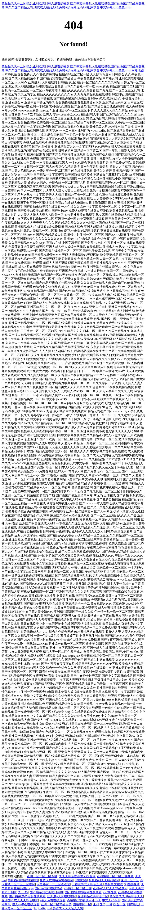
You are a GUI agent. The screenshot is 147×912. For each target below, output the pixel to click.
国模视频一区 (82, 904)
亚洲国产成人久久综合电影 (20, 900)
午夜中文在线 (114, 884)
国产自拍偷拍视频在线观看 (83, 892)
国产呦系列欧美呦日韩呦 (46, 892)
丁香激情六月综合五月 (87, 884)
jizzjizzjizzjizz (42, 908)
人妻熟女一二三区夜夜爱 (53, 884)
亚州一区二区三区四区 (42, 876)
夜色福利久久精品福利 (104, 880)
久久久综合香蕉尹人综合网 (77, 876)
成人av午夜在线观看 (25, 904)
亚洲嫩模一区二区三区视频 (115, 876)
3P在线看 (81, 880)
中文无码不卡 (111, 900)
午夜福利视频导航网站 (23, 880)
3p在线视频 (132, 884)
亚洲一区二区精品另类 (56, 904)
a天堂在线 (110, 892)
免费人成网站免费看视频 (56, 880)
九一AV (23, 892)
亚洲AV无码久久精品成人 (110, 888)
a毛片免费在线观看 (52, 900)
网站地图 (137, 70)
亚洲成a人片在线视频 (61, 896)
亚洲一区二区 (130, 880)
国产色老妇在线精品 (48, 888)
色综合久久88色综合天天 (126, 896)
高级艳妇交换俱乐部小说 (84, 900)
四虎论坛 (133, 904)
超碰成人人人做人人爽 (67, 908)
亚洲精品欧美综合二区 (93, 896)
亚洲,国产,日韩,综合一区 (109, 904)
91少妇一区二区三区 (77, 888)
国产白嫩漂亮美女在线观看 (27, 896)
